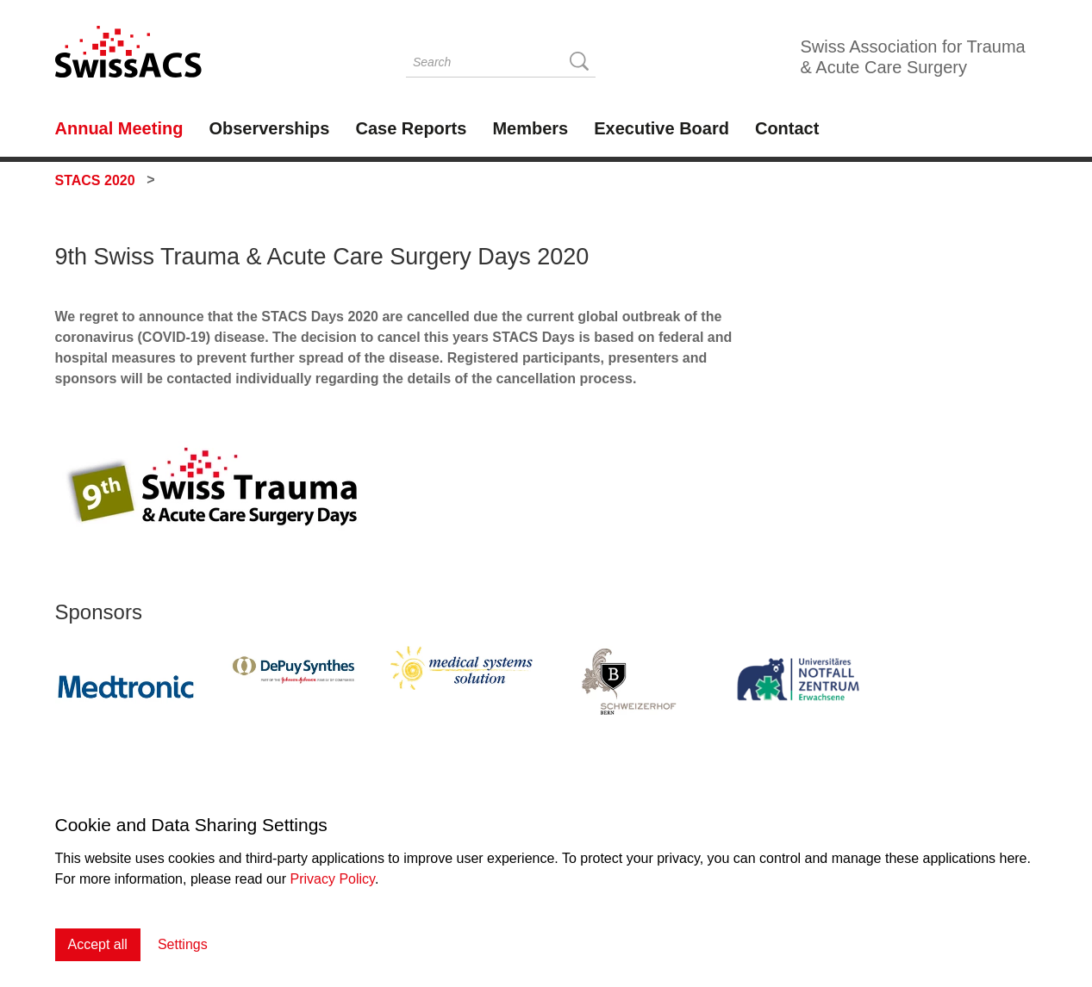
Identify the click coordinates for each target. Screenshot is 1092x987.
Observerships (269, 128)
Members (530, 128)
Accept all (98, 944)
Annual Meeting (119, 128)
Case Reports (410, 128)
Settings (183, 944)
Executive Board (661, 128)
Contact (787, 128)
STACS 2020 (95, 180)
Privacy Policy (332, 879)
